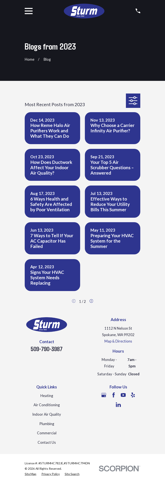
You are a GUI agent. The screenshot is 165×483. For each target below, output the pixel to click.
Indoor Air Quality (46, 414)
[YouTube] (123, 394)
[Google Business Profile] (103, 394)
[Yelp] (132, 394)
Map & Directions (118, 341)
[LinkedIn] (118, 404)
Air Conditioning (47, 405)
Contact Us (47, 442)
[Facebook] (113, 394)
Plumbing (46, 424)
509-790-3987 (47, 348)
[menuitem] (30, 474)
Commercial (47, 433)
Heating (46, 396)
